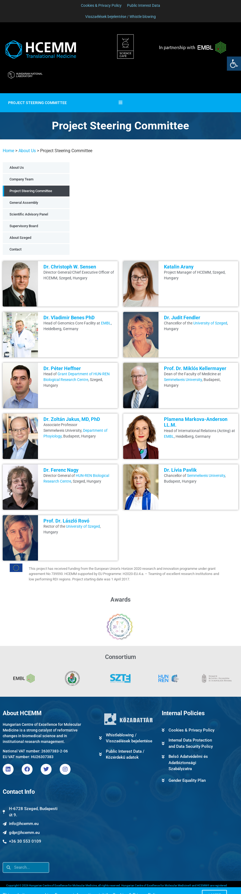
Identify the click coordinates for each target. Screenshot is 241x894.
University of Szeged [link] (210, 323)
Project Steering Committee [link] (30, 191)
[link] (234, 64)
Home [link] (8, 150)
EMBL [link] (106, 323)
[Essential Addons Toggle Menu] (120, 103)
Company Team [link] (21, 179)
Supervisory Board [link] (23, 226)
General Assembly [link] (23, 203)
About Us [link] (27, 150)
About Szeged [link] (20, 238)
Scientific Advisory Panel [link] (28, 214)
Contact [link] (15, 249)
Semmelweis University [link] (183, 379)
